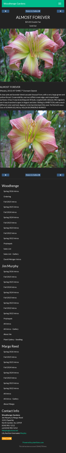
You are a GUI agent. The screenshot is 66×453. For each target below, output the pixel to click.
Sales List (7, 249)
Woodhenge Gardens (14, 3)
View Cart (7, 438)
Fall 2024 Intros (10, 212)
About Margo (9, 404)
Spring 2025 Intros (11, 207)
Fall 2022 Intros (10, 233)
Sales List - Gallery (11, 254)
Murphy (23, 433)
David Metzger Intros (12, 259)
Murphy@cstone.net (10, 430)
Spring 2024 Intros (11, 217)
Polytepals (8, 243)
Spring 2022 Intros (11, 238)
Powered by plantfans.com (33, 442)
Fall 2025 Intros (10, 202)
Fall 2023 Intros (10, 223)
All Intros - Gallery (11, 329)
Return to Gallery (33, 11)
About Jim (7, 334)
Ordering (7, 196)
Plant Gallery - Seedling (13, 339)
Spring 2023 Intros (11, 228)
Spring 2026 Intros (11, 191)
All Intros (7, 324)
